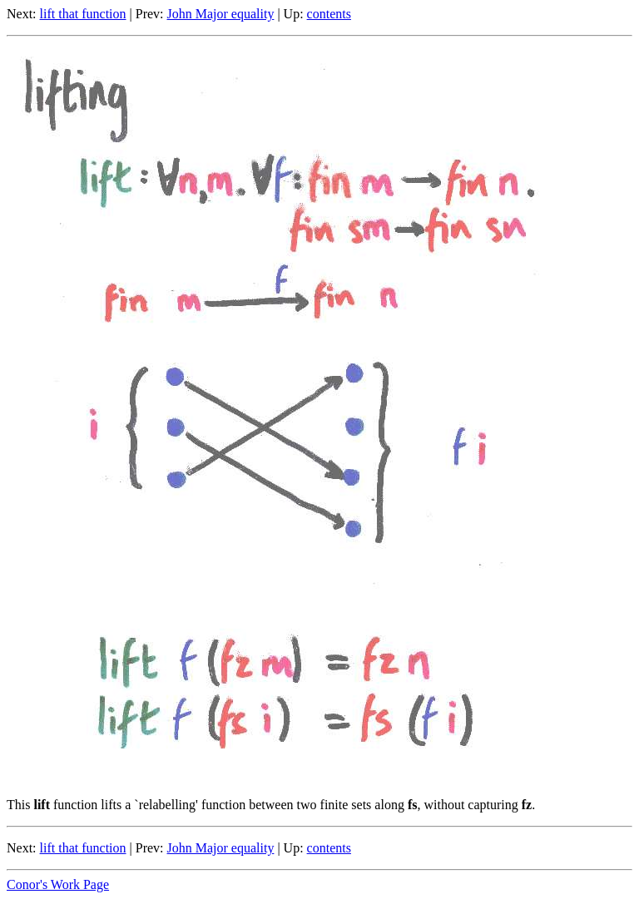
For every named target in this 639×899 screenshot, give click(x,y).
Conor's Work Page (58, 884)
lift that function (83, 14)
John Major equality (221, 14)
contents (329, 14)
